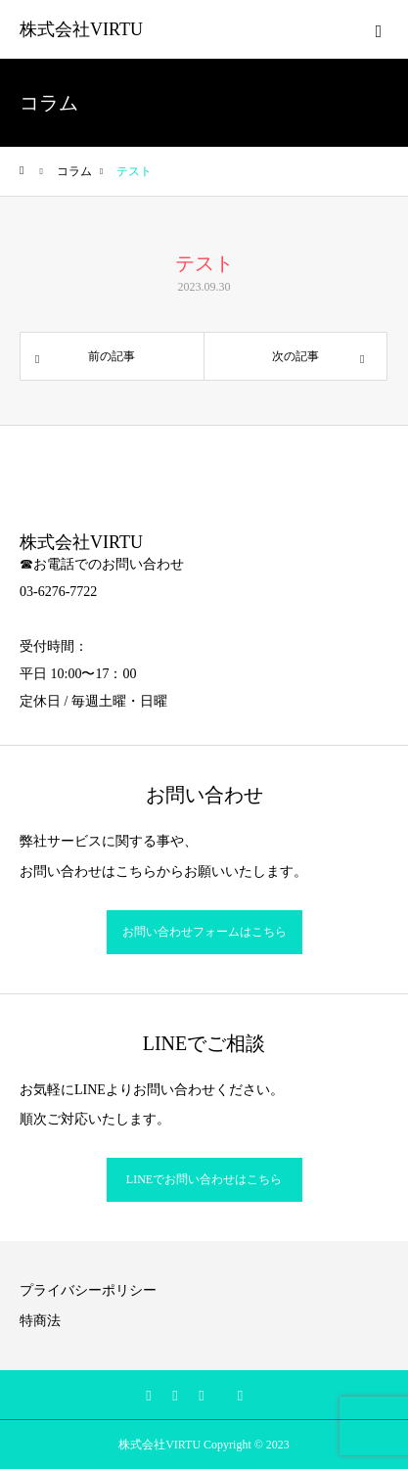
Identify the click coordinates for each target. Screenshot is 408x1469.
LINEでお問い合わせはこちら (204, 1179)
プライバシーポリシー (88, 1290)
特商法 (40, 1320)
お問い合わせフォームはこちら (204, 932)
